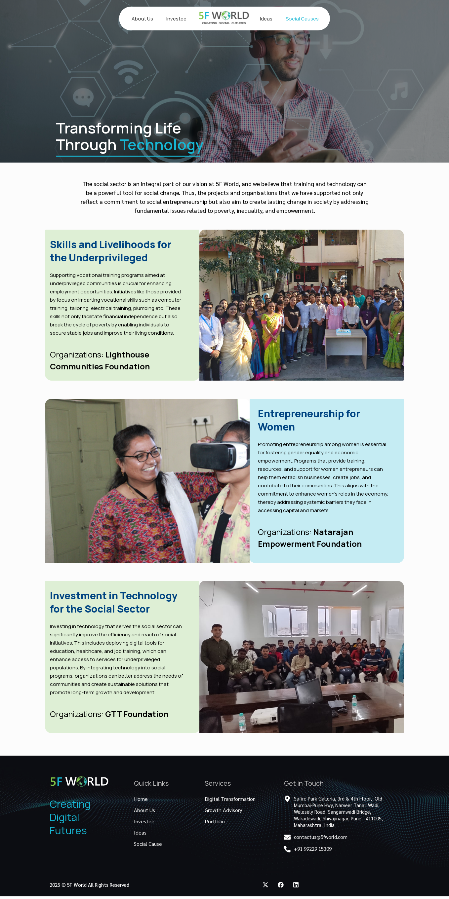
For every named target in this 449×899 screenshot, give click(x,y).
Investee (176, 18)
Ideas (266, 18)
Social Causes (302, 18)
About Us (142, 18)
